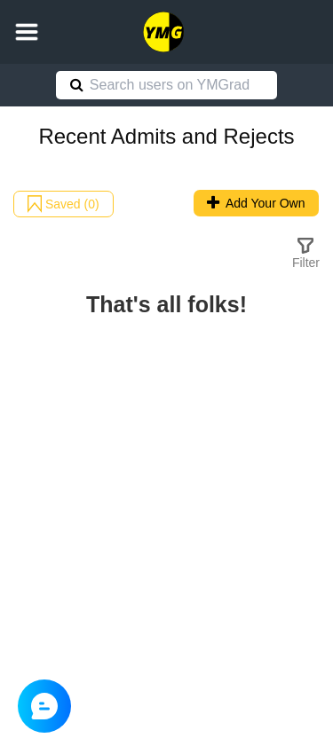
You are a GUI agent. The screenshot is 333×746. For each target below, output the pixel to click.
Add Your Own (256, 203)
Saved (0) (63, 204)
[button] (26, 32)
